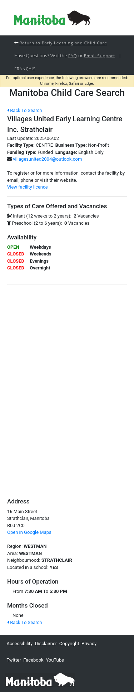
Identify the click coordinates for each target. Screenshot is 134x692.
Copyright (69, 643)
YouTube (55, 660)
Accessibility (19, 643)
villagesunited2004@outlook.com (47, 159)
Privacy (88, 643)
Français (25, 68)
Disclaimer (46, 643)
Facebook (33, 660)
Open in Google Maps (29, 532)
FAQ (72, 55)
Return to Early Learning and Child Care (63, 42)
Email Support (99, 55)
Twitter (13, 660)
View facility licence (27, 187)
